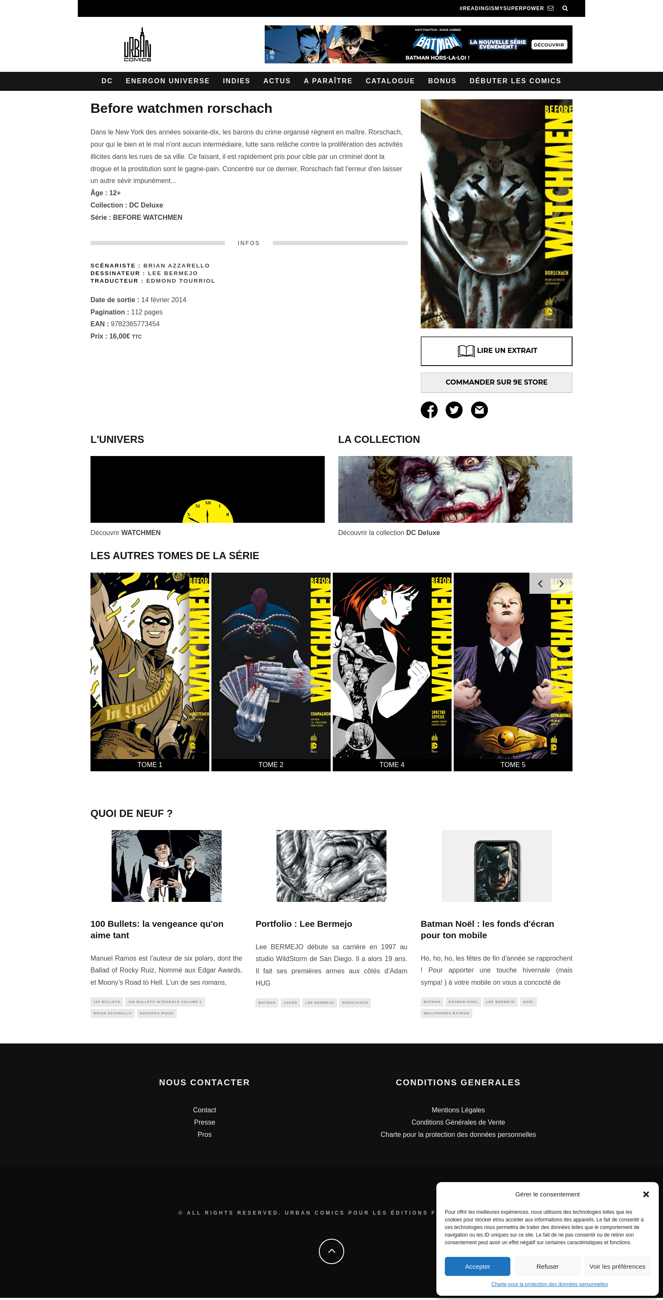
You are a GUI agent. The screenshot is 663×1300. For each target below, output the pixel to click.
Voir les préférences (617, 1266)
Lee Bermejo (173, 273)
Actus (277, 81)
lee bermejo (319, 1003)
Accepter (477, 1266)
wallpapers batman (446, 1014)
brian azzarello (112, 1014)
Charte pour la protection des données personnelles (549, 1284)
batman (266, 1003)
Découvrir (125, 532)
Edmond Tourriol (181, 281)
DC (107, 81)
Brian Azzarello (176, 265)
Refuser (548, 1266)
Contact (204, 1112)
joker (291, 1003)
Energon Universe (168, 81)
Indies (236, 81)
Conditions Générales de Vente (458, 1124)
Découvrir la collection (389, 532)
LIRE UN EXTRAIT (496, 351)
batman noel (463, 1002)
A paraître (328, 81)
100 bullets (106, 1002)
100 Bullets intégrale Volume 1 (165, 1002)
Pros (205, 1136)
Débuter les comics (516, 81)
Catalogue (390, 81)
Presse (204, 1124)
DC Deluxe (146, 205)
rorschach (355, 1003)
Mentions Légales (458, 1112)
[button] (646, 1194)
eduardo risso (157, 1014)
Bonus (442, 81)
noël (528, 1002)
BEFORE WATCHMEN (147, 217)
